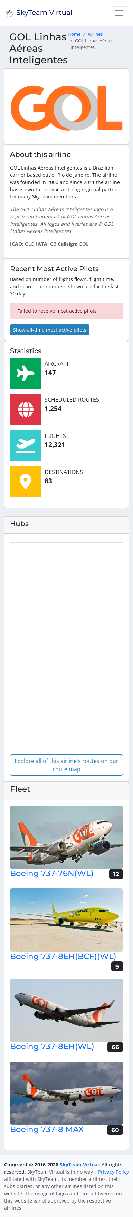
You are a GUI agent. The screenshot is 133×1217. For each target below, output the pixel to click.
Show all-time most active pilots (49, 329)
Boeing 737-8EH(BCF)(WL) (63, 956)
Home (74, 34)
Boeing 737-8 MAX (47, 1129)
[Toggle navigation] (119, 13)
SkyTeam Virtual (79, 1164)
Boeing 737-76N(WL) (52, 873)
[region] (66, 645)
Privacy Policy (113, 1171)
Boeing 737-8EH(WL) (52, 1046)
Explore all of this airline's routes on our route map (66, 765)
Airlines (95, 34)
